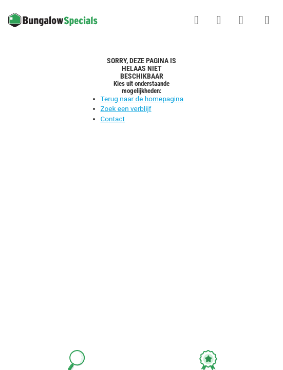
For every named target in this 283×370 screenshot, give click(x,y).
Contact (113, 119)
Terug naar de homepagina (142, 99)
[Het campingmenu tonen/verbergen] (267, 20)
